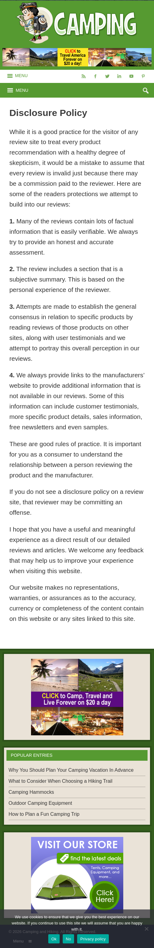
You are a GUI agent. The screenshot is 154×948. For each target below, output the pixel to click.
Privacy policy (93, 939)
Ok (54, 939)
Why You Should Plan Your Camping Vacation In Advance (71, 770)
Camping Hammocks (31, 792)
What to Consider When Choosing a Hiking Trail (61, 781)
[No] (146, 929)
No (68, 939)
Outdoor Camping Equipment (40, 803)
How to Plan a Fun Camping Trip (44, 814)
